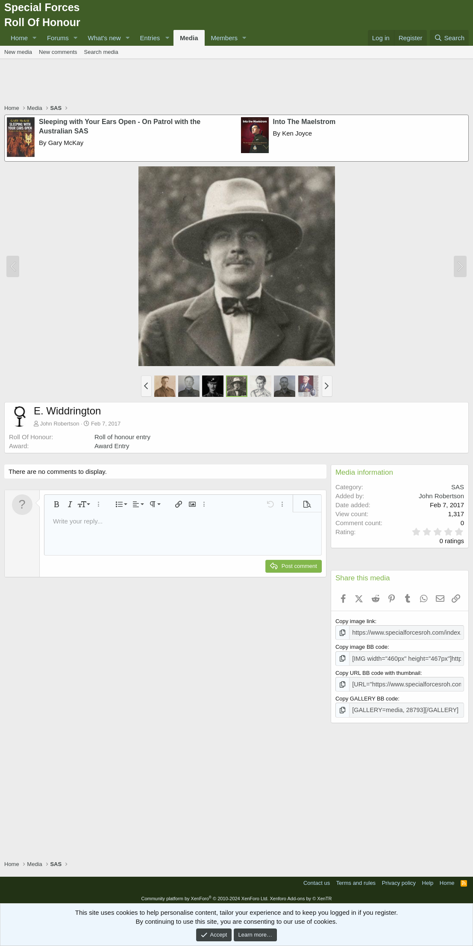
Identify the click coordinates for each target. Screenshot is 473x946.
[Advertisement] (236, 82)
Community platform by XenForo (204, 895)
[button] (35, 38)
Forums (58, 37)
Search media (101, 52)
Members (224, 37)
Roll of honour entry (122, 436)
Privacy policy (399, 879)
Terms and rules (356, 879)
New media (18, 52)
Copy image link (355, 621)
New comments (58, 52)
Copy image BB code (361, 646)
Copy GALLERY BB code (366, 696)
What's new (104, 37)
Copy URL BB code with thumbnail (377, 671)
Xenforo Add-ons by (301, 895)
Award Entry (111, 445)
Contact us (316, 879)
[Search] (449, 38)
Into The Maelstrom (304, 121)
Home (19, 37)
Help (428, 879)
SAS (457, 487)
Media (189, 37)
